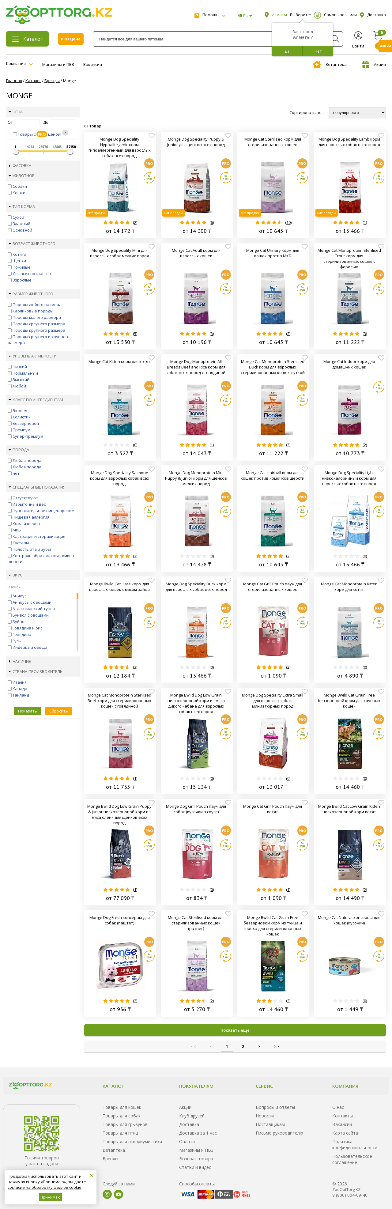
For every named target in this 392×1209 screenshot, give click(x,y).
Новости (265, 1116)
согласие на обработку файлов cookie (44, 1187)
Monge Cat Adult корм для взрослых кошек (196, 253)
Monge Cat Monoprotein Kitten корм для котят (349, 586)
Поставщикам (270, 1124)
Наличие (20, 661)
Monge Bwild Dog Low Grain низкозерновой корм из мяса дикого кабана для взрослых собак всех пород (196, 703)
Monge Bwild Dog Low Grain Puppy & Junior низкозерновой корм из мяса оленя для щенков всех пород (119, 814)
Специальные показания (37, 487)
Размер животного (31, 294)
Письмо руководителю (279, 1133)
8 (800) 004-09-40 (350, 1195)
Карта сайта (345, 1133)
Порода (19, 449)
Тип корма (22, 206)
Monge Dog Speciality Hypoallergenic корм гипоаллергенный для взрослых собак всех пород (120, 147)
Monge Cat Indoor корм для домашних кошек (349, 364)
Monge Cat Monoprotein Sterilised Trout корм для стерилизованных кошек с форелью (349, 258)
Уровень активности (33, 356)
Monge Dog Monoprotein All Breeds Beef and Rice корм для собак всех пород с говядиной (196, 367)
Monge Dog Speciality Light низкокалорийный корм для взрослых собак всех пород (349, 478)
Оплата (187, 1141)
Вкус (15, 575)
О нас (338, 1107)
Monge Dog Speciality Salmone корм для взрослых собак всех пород (119, 478)
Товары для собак (122, 1116)
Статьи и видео (195, 1167)
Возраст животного (32, 243)
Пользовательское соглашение (352, 1159)
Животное (21, 175)
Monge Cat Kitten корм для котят (119, 361)
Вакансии (92, 64)
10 (288, 222)
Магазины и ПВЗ (58, 64)
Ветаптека (330, 64)
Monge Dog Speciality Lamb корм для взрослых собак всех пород (349, 141)
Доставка (189, 1124)
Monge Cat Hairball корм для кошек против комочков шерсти (272, 475)
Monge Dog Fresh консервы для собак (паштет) (119, 920)
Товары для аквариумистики (132, 1141)
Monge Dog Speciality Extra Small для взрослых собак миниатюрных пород (272, 700)
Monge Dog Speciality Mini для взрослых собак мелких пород (119, 253)
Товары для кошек (122, 1107)
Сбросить (58, 711)
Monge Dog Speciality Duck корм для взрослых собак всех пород (196, 586)
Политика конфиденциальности (354, 1144)
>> (276, 1046)
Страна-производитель (35, 671)
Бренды (110, 1159)
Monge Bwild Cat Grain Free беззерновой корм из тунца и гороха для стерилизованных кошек (272, 926)
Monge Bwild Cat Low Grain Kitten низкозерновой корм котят (349, 808)
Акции (374, 64)
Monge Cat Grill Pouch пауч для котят (272, 808)
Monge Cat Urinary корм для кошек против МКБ (272, 253)
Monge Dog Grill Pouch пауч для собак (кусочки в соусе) (196, 808)
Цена (16, 112)
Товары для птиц (120, 1133)
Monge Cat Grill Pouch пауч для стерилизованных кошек (272, 586)
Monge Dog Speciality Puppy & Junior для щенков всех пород (196, 141)
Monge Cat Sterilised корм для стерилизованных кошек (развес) (196, 923)
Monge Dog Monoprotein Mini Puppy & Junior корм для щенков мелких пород (196, 478)
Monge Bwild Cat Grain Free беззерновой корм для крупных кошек (349, 700)
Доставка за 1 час (198, 1133)
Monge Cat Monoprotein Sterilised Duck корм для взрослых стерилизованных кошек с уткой (273, 367)
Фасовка (20, 165)
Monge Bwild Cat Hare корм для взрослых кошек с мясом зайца (119, 586)
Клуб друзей (192, 1116)
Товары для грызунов (125, 1124)
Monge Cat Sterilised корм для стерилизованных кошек (272, 141)
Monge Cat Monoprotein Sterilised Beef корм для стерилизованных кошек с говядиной (119, 700)
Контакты (342, 1116)
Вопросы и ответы (275, 1107)
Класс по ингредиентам (36, 399)
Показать (27, 711)
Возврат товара (196, 1159)
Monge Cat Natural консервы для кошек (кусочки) (349, 920)
